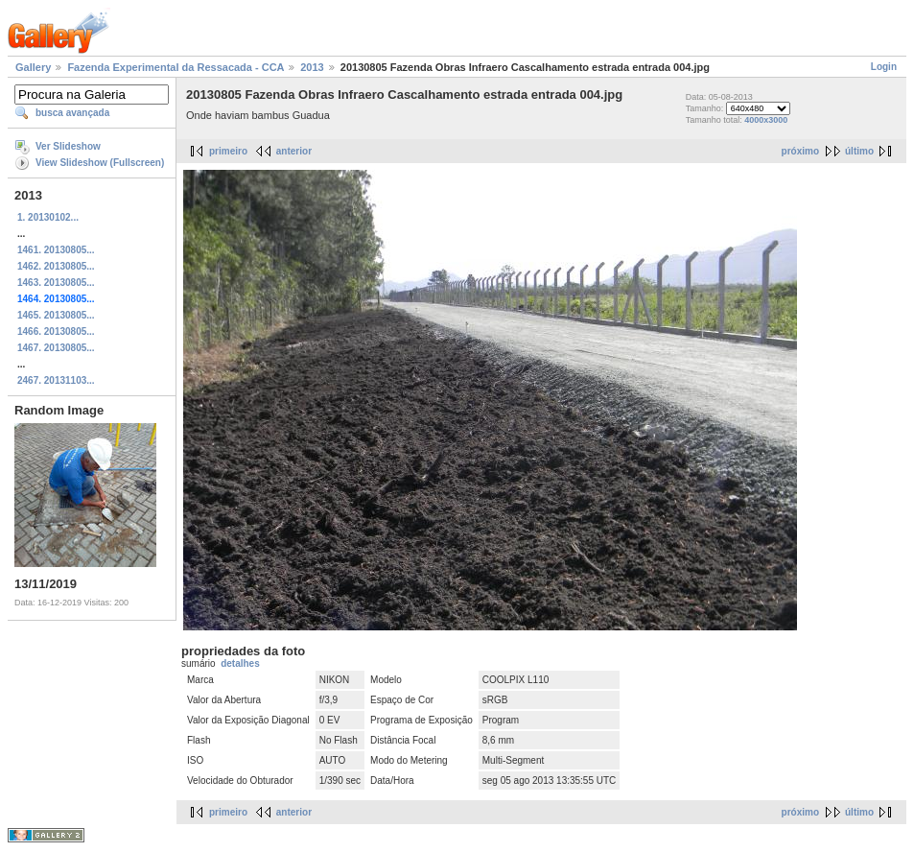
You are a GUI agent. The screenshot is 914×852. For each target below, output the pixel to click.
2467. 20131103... (56, 380)
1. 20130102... (48, 217)
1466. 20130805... (56, 331)
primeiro (228, 151)
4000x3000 (765, 120)
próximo (800, 151)
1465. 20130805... (56, 315)
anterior (294, 151)
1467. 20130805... (56, 348)
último (859, 151)
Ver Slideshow (68, 146)
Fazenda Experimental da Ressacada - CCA (175, 67)
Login (884, 66)
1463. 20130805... (56, 282)
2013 (311, 67)
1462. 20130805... (56, 266)
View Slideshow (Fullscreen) (99, 162)
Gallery (33, 67)
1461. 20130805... (56, 250)
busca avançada (72, 112)
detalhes (240, 663)
